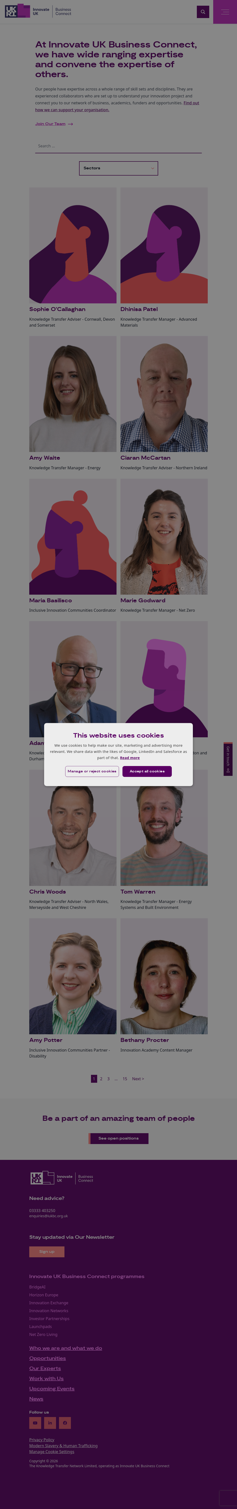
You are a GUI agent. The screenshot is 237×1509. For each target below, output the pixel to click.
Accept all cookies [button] (147, 771)
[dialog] (118, 754)
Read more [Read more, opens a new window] (129, 757)
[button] (91, 772)
